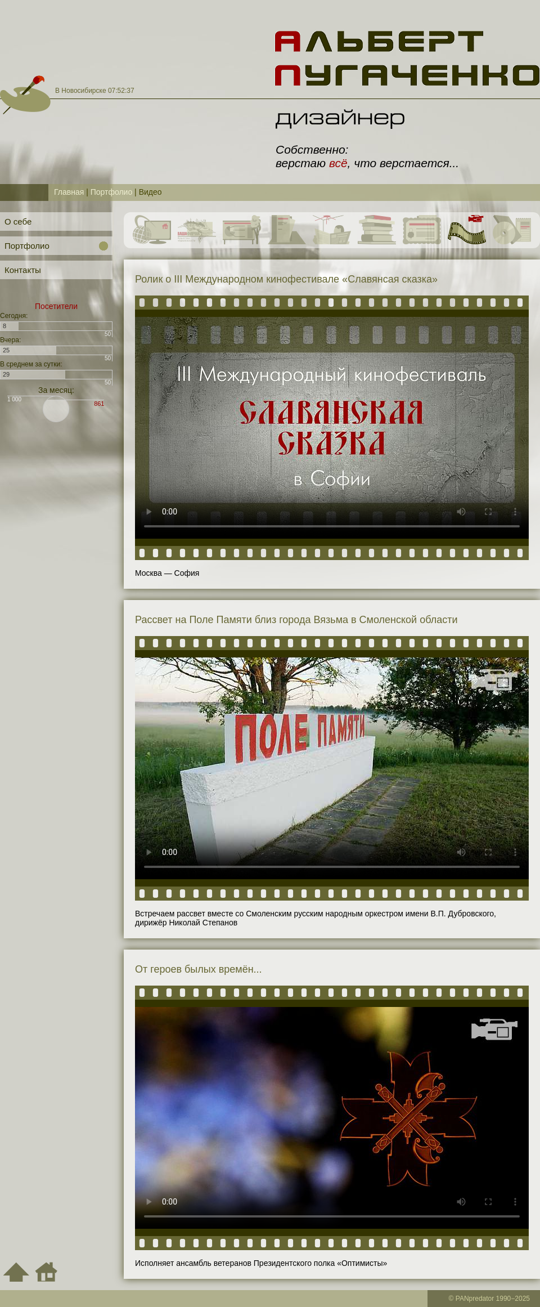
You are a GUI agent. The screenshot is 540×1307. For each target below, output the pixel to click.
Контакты (22, 270)
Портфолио (112, 191)
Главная (69, 191)
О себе (18, 221)
